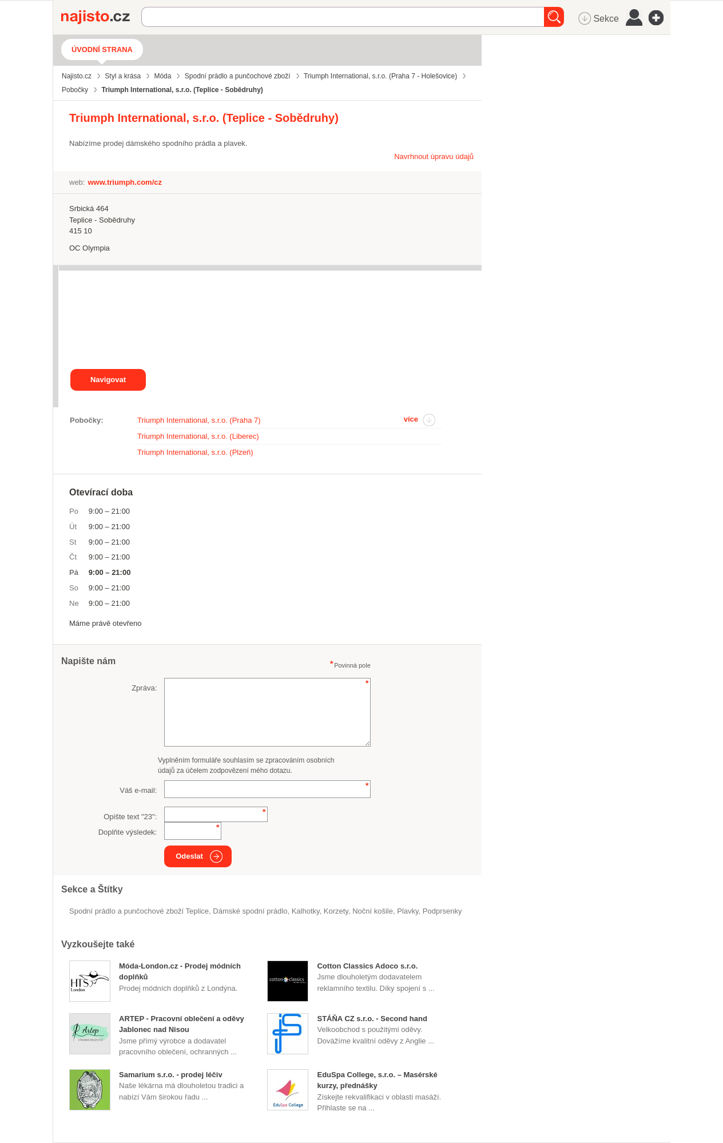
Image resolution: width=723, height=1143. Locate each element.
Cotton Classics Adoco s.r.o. (367, 966)
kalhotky (306, 911)
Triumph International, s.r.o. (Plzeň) (195, 452)
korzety (336, 911)
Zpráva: (144, 688)
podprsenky (442, 911)
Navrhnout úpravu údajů (434, 156)
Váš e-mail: (138, 790)
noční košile (372, 911)
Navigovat (108, 379)
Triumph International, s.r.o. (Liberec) (198, 436)
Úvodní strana (102, 49)
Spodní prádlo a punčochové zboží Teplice (139, 911)
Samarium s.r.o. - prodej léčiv (171, 1074)
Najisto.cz (101, 17)
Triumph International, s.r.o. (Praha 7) (199, 420)
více (411, 419)
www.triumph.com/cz (125, 182)
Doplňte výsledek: (127, 832)
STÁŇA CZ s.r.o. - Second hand (372, 1018)
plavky (407, 911)
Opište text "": (130, 816)
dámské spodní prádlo (250, 911)
